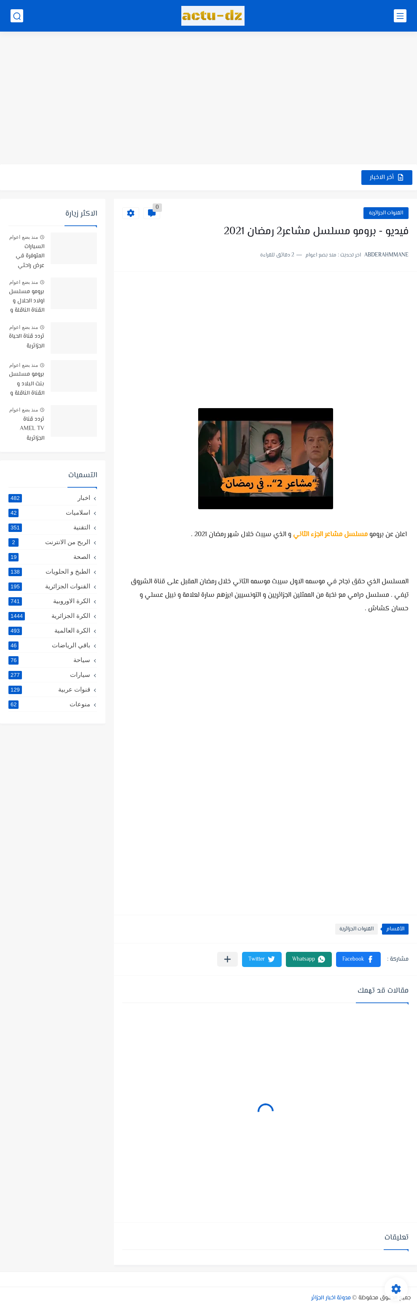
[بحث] (17, 15)
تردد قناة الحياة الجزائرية (26, 341)
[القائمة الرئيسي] (400, 15)
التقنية (49, 527)
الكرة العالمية (49, 630)
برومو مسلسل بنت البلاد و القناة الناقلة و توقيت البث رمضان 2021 (26, 384)
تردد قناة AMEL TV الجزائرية (32, 429)
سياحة (49, 660)
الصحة (49, 557)
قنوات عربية (49, 689)
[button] (358, 959)
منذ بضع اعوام (23, 237)
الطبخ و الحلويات (49, 571)
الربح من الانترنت (49, 542)
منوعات (49, 704)
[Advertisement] (208, 99)
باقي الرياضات (49, 645)
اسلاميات (49, 512)
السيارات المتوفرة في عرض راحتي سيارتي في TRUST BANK (27, 256)
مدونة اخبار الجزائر (331, 1298)
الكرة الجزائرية (49, 616)
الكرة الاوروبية (49, 601)
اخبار (49, 498)
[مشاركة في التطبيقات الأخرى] (227, 959)
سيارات (49, 675)
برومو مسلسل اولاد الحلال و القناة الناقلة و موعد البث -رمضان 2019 (26, 301)
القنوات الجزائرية (386, 213)
